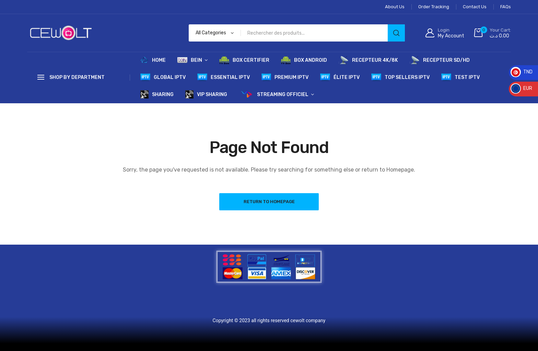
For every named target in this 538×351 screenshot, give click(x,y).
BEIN (189, 60)
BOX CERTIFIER (244, 60)
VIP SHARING (206, 94)
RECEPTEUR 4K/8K (368, 60)
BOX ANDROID (304, 60)
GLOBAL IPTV (163, 77)
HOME (153, 60)
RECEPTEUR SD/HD (440, 60)
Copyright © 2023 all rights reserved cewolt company (269, 320)
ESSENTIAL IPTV (223, 77)
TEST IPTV (460, 77)
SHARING (157, 94)
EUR (521, 88)
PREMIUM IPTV (285, 77)
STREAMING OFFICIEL (273, 94)
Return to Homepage (269, 201)
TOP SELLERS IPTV (400, 77)
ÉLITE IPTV (340, 77)
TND (522, 72)
